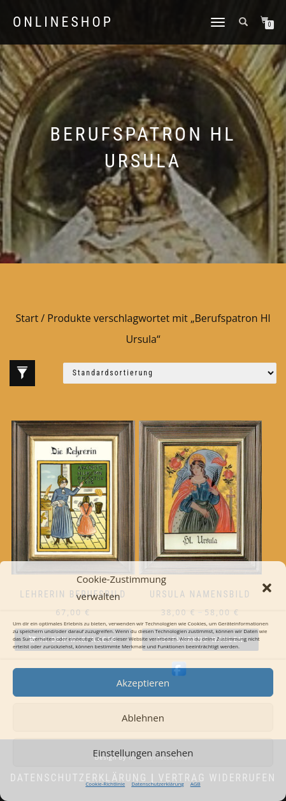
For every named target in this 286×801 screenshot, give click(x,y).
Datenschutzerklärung (157, 783)
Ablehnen (143, 717)
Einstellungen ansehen (143, 752)
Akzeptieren (143, 682)
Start (26, 318)
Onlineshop (63, 22)
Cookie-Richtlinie (105, 783)
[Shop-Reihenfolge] (169, 373)
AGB (195, 783)
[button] (267, 588)
